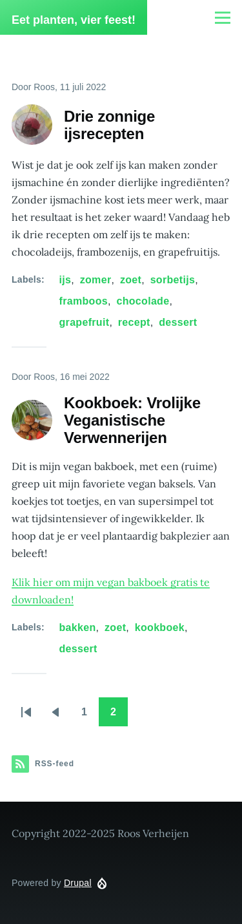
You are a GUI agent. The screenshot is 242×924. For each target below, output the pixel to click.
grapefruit (84, 322)
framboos (83, 301)
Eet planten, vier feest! (74, 20)
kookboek (160, 627)
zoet (130, 279)
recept (134, 322)
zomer (96, 279)
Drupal (78, 883)
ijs (65, 279)
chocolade (142, 301)
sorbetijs (173, 279)
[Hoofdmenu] (222, 17)
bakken (77, 627)
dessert (178, 322)
